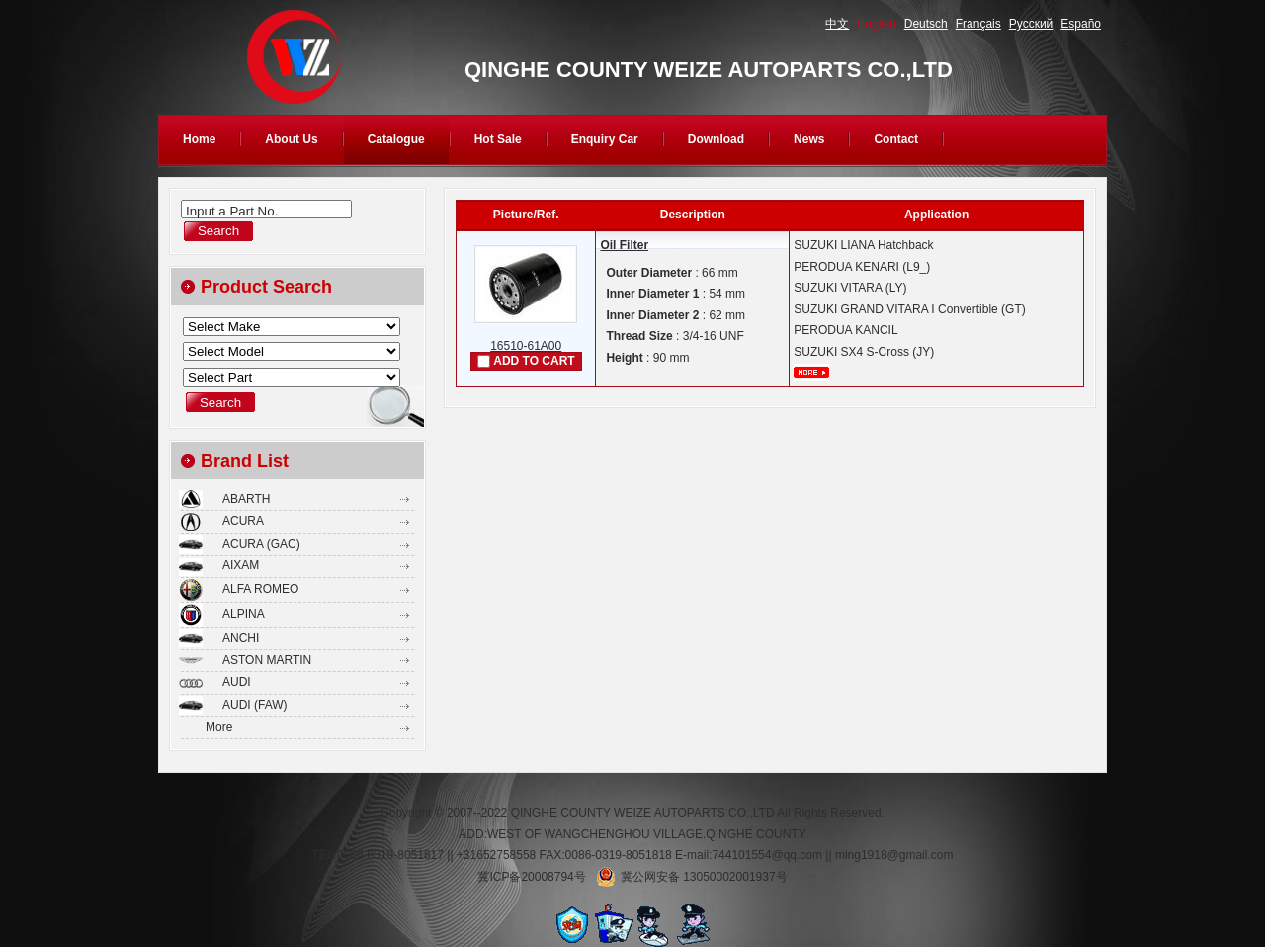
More (219, 726)
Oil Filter (624, 245)
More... (811, 372)
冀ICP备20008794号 (531, 877)
